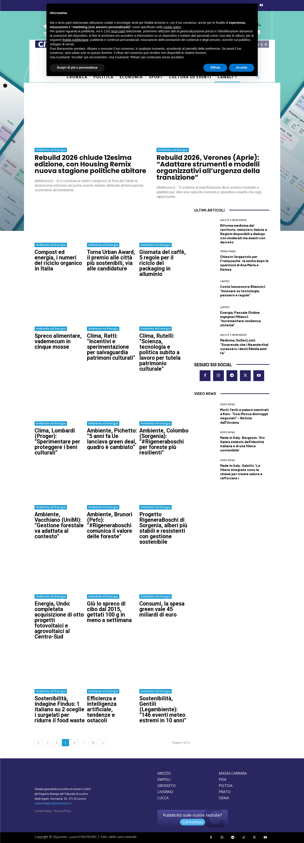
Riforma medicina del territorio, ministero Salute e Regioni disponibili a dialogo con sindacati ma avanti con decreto (243, 233)
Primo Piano (228, 251)
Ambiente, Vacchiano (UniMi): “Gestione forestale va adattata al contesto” (59, 525)
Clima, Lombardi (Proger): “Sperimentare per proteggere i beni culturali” (57, 441)
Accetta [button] (241, 67)
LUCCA (163, 798)
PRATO (224, 791)
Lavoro (225, 281)
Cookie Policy (43, 811)
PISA (222, 779)
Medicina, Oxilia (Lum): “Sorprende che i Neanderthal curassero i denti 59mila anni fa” (244, 346)
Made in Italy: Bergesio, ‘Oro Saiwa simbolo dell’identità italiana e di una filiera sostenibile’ (242, 443)
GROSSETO (166, 785)
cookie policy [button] (172, 27)
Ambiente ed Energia (51, 150)
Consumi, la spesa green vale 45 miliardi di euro (161, 609)
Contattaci (192, 822)
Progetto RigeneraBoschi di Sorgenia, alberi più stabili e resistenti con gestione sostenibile (163, 528)
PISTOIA (225, 785)
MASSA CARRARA (233, 773)
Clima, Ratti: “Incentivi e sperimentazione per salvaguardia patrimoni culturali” (111, 347)
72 (93, 742)
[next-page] (103, 742)
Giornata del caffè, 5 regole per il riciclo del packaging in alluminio (162, 263)
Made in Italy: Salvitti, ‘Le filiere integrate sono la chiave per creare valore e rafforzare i (241, 471)
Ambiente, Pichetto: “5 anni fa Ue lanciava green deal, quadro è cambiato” (112, 438)
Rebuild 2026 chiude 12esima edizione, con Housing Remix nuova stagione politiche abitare (90, 164)
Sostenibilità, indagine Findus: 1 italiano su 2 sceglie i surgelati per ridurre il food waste (60, 709)
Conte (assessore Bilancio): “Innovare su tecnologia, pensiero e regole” (243, 290)
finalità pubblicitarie (75, 40)
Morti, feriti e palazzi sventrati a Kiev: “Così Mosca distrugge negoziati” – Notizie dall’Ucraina (244, 415)
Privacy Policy (62, 811)
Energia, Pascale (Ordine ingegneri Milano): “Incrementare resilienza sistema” (240, 318)
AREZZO (164, 773)
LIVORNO (165, 791)
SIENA (224, 798)
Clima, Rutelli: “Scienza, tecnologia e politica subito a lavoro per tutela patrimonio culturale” (160, 352)
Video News (227, 404)
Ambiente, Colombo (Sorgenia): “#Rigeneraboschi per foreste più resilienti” (163, 441)
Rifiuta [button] (215, 67)
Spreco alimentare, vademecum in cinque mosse (58, 341)
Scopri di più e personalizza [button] (77, 67)
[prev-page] (38, 742)
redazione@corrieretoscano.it (53, 803)
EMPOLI (164, 779)
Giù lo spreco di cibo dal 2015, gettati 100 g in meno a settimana (109, 611)
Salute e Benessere (233, 220)
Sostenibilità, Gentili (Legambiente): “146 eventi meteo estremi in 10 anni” (162, 709)
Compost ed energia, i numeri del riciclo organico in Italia (58, 260)
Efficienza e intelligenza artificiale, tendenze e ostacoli (101, 709)
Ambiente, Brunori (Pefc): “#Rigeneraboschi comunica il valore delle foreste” (109, 525)
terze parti (118, 31)
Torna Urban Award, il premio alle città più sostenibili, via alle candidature (111, 260)
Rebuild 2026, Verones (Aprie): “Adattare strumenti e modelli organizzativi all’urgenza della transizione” (208, 167)
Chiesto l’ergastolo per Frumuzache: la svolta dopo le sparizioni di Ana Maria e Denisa (244, 262)
